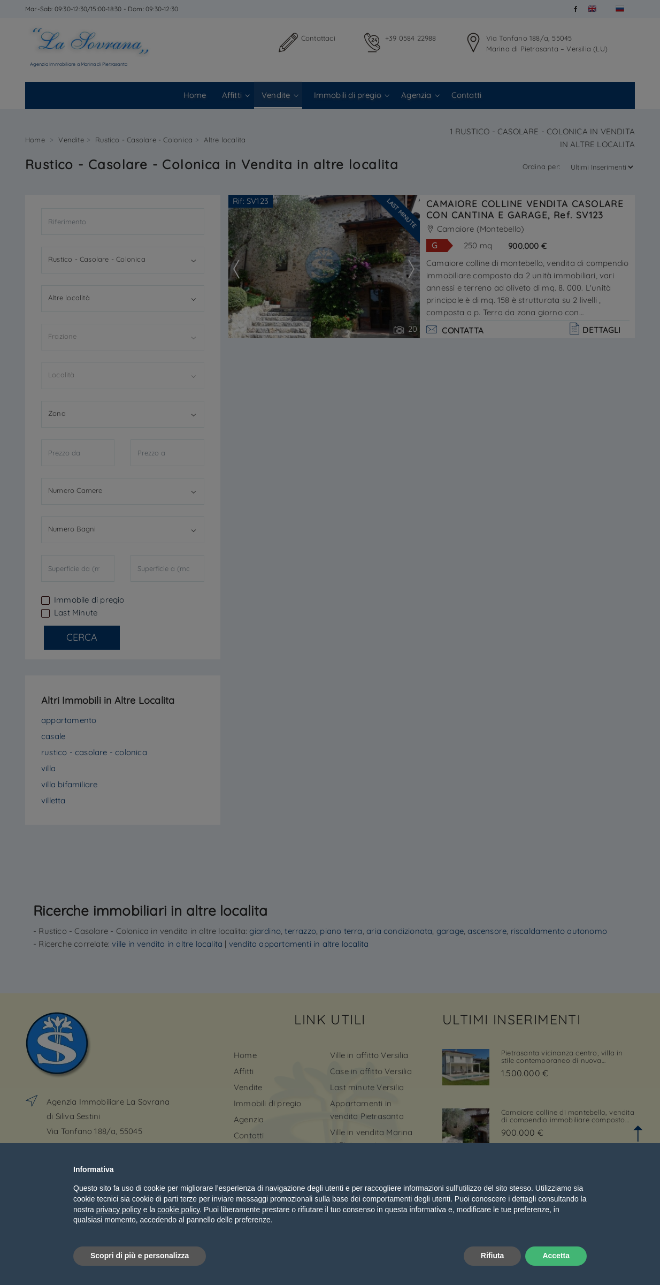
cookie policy (178, 1209)
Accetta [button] (556, 1255)
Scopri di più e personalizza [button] (139, 1255)
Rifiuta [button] (492, 1255)
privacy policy (118, 1209)
